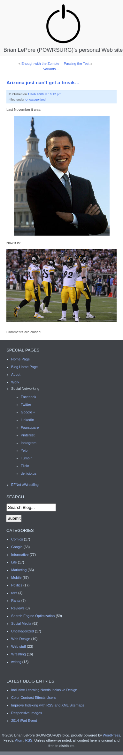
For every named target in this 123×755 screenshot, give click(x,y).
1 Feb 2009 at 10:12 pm (44, 94)
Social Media (21, 623)
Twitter (26, 404)
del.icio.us (28, 473)
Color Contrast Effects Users (33, 697)
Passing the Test (76, 63)
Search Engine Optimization (33, 616)
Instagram (28, 443)
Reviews (18, 608)
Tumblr (26, 458)
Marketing (19, 570)
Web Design (20, 639)
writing (16, 662)
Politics (16, 585)
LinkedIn (27, 420)
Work (15, 382)
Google (16, 547)
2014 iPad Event (24, 720)
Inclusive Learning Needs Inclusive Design (44, 690)
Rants (15, 600)
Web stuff (18, 646)
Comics (17, 539)
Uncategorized (35, 99)
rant (14, 593)
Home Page (20, 359)
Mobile (16, 577)
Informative (19, 554)
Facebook (28, 397)
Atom (19, 740)
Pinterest (28, 435)
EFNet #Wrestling (25, 485)
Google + (28, 412)
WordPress (111, 735)
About (15, 374)
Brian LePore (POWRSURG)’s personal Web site (63, 28)
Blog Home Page (24, 367)
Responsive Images (26, 713)
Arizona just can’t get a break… (43, 82)
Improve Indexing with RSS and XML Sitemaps (47, 705)
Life (14, 562)
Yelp (24, 450)
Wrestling (18, 654)
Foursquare (30, 427)
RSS (29, 740)
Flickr (25, 466)
